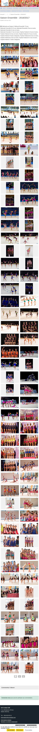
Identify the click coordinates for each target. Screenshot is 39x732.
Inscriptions (9, 8)
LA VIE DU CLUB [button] (23, 8)
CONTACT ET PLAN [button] (17, 11)
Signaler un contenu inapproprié (9, 721)
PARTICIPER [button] (26, 11)
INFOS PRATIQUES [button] (33, 8)
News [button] (4, 8)
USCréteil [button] (15, 8)
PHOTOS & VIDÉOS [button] (6, 11)
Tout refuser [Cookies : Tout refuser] (20, 730)
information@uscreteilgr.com (8, 717)
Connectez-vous (6, 697)
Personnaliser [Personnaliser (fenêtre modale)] (28, 730)
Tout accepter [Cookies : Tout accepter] (10, 730)
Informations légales (6, 720)
